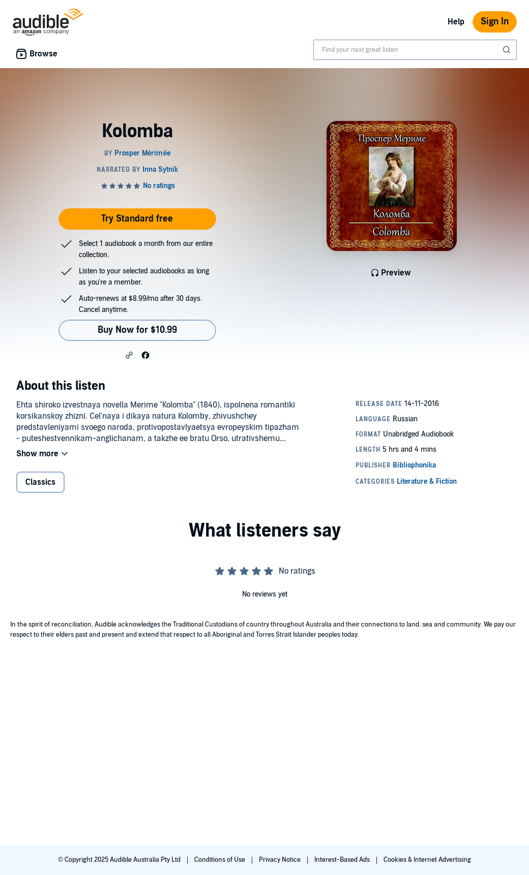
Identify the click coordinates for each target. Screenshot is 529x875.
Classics (40, 482)
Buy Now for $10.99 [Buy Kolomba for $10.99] (137, 330)
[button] (129, 355)
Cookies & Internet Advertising (427, 860)
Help (456, 22)
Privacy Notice (280, 860)
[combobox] (415, 50)
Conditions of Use (220, 860)
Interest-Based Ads (342, 860)
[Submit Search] (507, 50)
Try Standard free (137, 218)
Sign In (495, 21)
